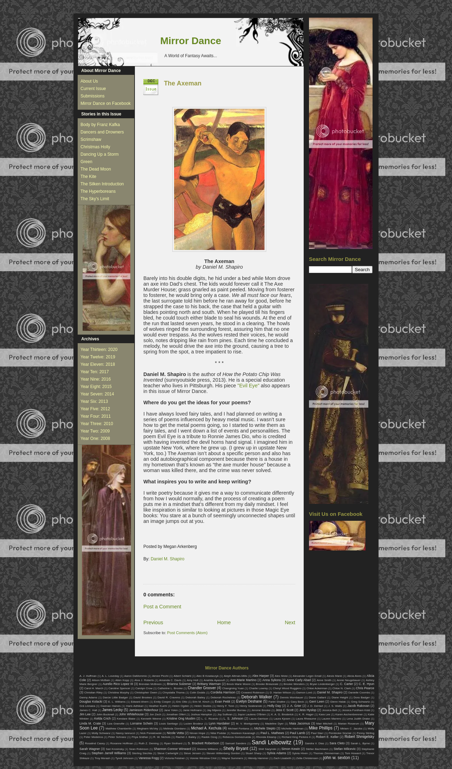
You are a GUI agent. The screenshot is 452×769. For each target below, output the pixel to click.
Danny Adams (88, 697)
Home (224, 622)
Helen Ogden (180, 706)
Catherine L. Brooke (170, 688)
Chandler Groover (202, 688)
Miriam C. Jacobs (351, 728)
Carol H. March (93, 688)
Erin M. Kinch (200, 701)
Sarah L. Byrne (360, 743)
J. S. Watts (335, 706)
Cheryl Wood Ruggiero (287, 688)
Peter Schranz (117, 737)
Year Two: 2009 (95, 431)
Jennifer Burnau (236, 710)
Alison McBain (101, 680)
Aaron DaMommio (135, 676)
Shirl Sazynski (267, 749)
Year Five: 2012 (95, 408)
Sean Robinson (138, 749)
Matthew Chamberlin (119, 728)
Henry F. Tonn (225, 706)
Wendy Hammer (258, 758)
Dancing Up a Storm (100, 154)
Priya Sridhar (140, 737)
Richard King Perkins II (296, 737)
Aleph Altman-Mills (235, 676)
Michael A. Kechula (206, 728)
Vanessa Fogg (148, 758)
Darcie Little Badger (115, 697)
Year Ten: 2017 (95, 371)
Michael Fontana (238, 728)
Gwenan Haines (110, 706)
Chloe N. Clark (341, 688)
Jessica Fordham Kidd (356, 710)
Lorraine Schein (141, 723)
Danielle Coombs (359, 692)
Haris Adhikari (135, 706)
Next (290, 622)
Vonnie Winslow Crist (203, 758)
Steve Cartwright (167, 753)
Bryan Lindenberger (322, 684)
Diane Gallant (317, 697)
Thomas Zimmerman (326, 753)
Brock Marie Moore (239, 684)
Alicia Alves (354, 676)
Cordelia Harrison (222, 692)
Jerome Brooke (260, 710)
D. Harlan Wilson (280, 692)
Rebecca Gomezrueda (236, 737)
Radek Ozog (210, 737)
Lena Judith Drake (358, 718)
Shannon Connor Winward (172, 749)
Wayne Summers (232, 758)
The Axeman (182, 83)
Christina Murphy (118, 692)
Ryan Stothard (173, 743)
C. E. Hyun (366, 684)
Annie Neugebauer (349, 680)
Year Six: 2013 (94, 401)
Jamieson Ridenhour (144, 710)
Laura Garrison (258, 718)
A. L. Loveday (110, 676)
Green (86, 161)
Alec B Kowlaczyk (207, 676)
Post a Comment (162, 606)
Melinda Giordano (174, 728)
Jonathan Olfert (176, 714)
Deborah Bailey (195, 697)
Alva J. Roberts (144, 680)
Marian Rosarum (348, 723)
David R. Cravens (168, 697)
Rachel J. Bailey (186, 737)
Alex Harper (260, 676)
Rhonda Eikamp (266, 737)
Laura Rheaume (306, 718)
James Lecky (112, 710)
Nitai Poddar (218, 733)
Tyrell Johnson (124, 758)
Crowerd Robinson (252, 692)
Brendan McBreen (150, 684)
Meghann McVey (147, 728)
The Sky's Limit (95, 198)
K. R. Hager (306, 714)
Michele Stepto (264, 728)
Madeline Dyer (274, 723)
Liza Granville (115, 723)
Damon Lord (304, 692)
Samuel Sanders (235, 743)
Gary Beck (297, 701)
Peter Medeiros (93, 737)
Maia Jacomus (299, 723)
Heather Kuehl (158, 706)
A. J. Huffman (88, 676)
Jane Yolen (171, 710)
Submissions (93, 96)
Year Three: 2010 (97, 423)
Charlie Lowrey (258, 688)
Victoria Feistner (175, 758)
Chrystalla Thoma (173, 692)
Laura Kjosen (282, 718)
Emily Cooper (162, 701)
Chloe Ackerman (317, 688)
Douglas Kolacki (90, 701)
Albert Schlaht (182, 676)
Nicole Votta (175, 733)
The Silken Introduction (102, 183)
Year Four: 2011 (96, 416)
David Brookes (142, 697)
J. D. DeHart (315, 706)
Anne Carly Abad (299, 680)
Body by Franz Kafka (100, 124)
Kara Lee (325, 714)
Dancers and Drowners (102, 132)
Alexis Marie (334, 676)
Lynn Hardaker (219, 723)
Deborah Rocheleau (223, 697)
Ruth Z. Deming (148, 743)
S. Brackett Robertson (203, 743)
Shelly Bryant (235, 748)
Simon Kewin (290, 749)
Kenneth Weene (151, 718)
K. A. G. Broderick (282, 714)
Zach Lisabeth (282, 758)
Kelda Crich (102, 718)
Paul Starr (317, 733)
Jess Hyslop (307, 710)
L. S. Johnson (233, 718)
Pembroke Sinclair (340, 733)
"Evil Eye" (248, 385)
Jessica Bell (329, 710)
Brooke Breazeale (267, 684)
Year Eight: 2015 (96, 386)
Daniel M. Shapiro (167, 558)
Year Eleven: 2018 (98, 364)
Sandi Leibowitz (272, 742)
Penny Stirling (365, 733)
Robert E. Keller (327, 737)
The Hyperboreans (98, 191)
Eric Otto (181, 701)
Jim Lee (85, 714)
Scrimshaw (91, 139)
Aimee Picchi (160, 676)
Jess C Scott (285, 710)
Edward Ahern (140, 701)
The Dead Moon (96, 169)
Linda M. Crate (90, 723)
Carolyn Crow (144, 688)
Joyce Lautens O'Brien (252, 714)
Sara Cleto (337, 743)
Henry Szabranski (251, 706)
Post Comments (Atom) (187, 633)
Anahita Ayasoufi (214, 680)
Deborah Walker (256, 697)
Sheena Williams (207, 749)
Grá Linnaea (87, 706)
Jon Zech (155, 714)
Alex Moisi (281, 676)
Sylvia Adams (276, 753)
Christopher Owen (146, 692)
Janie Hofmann (192, 710)
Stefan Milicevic (345, 749)
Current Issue (93, 88)
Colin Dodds (197, 692)
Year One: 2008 (95, 438)
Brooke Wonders (294, 684)
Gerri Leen (317, 701)
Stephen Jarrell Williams (108, 753)
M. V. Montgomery (247, 723)
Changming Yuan (233, 688)
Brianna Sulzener (179, 684)
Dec (151, 81)
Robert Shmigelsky (359, 737)
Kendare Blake (126, 718)
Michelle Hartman (292, 728)
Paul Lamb (297, 733)
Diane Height (340, 697)
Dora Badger (361, 697)
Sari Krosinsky (115, 749)
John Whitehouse (131, 714)
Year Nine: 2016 (96, 379)
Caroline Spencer (119, 688)
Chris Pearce (365, 688)
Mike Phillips (320, 728)
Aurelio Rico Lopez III (118, 684)
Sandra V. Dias (314, 743)
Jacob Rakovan (358, 706)
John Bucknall (105, 714)
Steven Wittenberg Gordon (223, 753)
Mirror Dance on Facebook (106, 103)
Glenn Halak (338, 701)
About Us (89, 81)
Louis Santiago (168, 723)
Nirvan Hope (198, 733)
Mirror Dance (190, 40)
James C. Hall (88, 710)
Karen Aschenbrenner (349, 714)
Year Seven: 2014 (97, 394)
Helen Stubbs (202, 706)
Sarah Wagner (89, 749)
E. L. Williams (116, 701)
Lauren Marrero (331, 718)
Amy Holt (192, 680)
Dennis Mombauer (291, 697)
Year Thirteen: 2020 (99, 349)
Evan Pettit (222, 701)
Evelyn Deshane (249, 701)
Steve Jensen (192, 753)
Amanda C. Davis (170, 680)
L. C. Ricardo (209, 718)
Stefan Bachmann (317, 749)
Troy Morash (103, 758)
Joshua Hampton (201, 714)
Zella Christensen (307, 758)
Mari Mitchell (324, 723)
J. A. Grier (294, 706)
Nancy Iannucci (125, 733)
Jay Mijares (214, 710)
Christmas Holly (95, 146)
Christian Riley (93, 692)
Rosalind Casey (95, 743)
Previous (153, 622)
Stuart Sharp (253, 753)
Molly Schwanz (101, 733)
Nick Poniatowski (151, 733)
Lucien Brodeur (193, 723)
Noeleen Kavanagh (243, 733)
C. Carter (346, 684)
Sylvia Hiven (300, 753)
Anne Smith (324, 680)
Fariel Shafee (276, 701)
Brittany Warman (209, 684)
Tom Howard (353, 753)
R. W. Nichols (162, 737)
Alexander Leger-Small (307, 676)
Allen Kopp (122, 680)
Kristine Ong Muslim (181, 718)
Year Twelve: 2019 (98, 356)
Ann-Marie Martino (243, 680)
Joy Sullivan (224, 714)
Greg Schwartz (360, 701)
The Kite (88, 176)
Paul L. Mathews (272, 733)
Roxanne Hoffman (121, 743)
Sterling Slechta (142, 753)
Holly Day (274, 706)
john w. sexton (336, 757)
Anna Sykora (271, 680)
